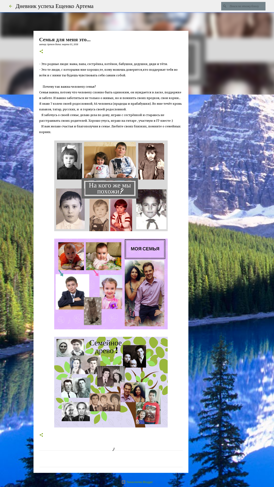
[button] (41, 51)
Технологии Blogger (137, 482)
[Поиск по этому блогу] (246, 6)
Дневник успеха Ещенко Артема (55, 6)
